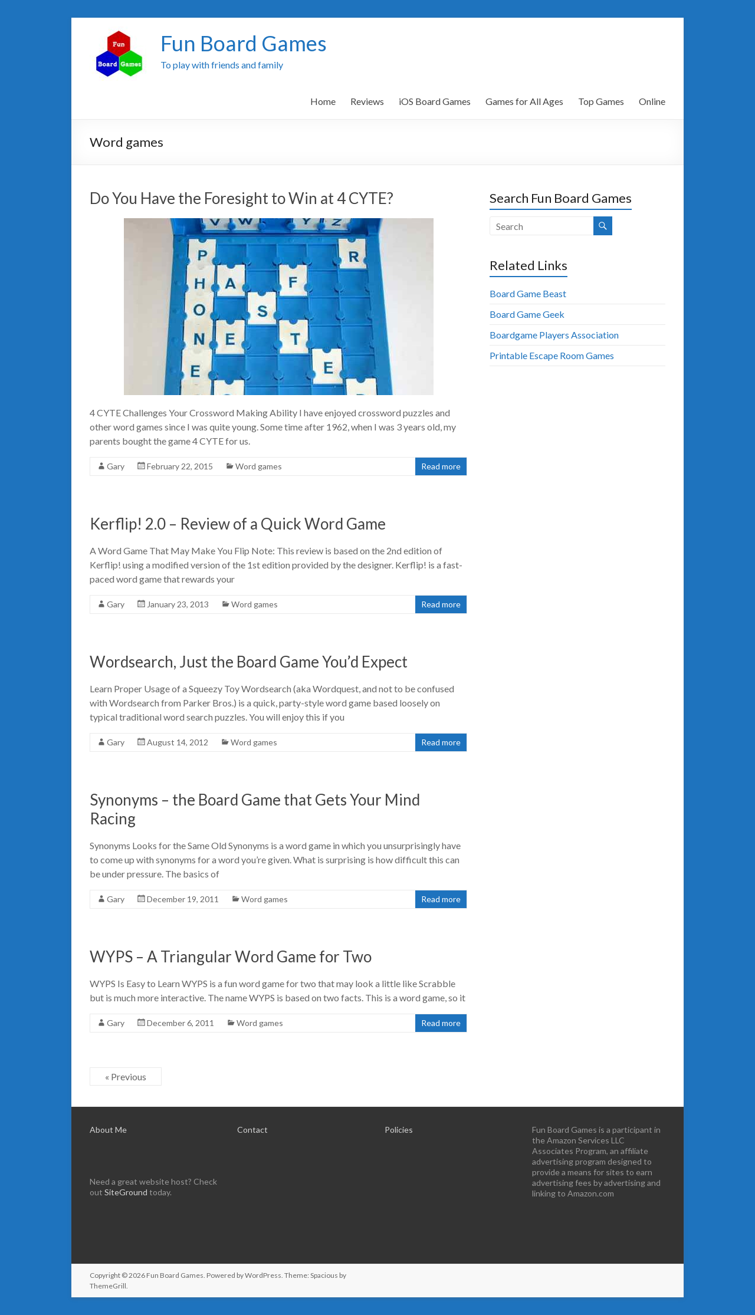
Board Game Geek (527, 314)
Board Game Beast (528, 293)
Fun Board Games (243, 43)
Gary (115, 466)
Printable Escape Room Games (552, 355)
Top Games (601, 101)
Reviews (367, 101)
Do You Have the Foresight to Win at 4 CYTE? (241, 198)
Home (323, 101)
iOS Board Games (435, 101)
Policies (399, 1130)
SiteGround (125, 1192)
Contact (252, 1130)
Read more (441, 466)
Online (652, 101)
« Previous (125, 1076)
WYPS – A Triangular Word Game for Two (231, 956)
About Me (108, 1130)
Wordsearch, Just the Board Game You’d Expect (249, 661)
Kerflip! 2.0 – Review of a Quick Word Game (238, 523)
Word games (258, 466)
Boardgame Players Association (554, 334)
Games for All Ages (524, 101)
